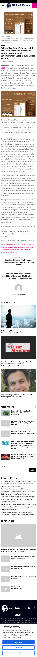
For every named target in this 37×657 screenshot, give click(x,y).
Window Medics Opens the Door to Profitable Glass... (22, 588)
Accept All (18, 642)
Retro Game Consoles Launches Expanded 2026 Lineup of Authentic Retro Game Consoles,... (18, 550)
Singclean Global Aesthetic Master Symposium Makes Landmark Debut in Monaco (18, 262)
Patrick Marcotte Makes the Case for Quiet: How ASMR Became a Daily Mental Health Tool (23, 456)
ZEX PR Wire (13, 252)
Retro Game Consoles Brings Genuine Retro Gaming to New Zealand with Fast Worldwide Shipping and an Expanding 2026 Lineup (18, 499)
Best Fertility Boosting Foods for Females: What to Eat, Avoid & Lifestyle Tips (22, 412)
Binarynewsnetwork (8, 61)
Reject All (18, 653)
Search (3, 466)
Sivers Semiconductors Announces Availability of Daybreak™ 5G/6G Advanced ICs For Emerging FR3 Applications (18, 276)
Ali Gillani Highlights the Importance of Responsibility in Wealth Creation (15, 332)
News (2, 45)
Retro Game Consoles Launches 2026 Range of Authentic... (23, 557)
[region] (18, 640)
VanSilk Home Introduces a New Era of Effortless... (23, 578)
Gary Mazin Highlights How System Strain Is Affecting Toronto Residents (16, 396)
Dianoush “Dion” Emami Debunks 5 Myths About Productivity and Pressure (22, 423)
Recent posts (7, 407)
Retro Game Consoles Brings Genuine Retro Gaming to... (23, 567)
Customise (18, 647)
